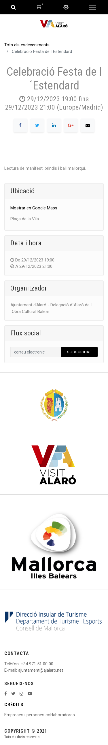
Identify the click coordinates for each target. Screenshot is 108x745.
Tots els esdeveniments (27, 44)
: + (21, 663)
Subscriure (79, 352)
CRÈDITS (13, 704)
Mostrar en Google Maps (33, 208)
